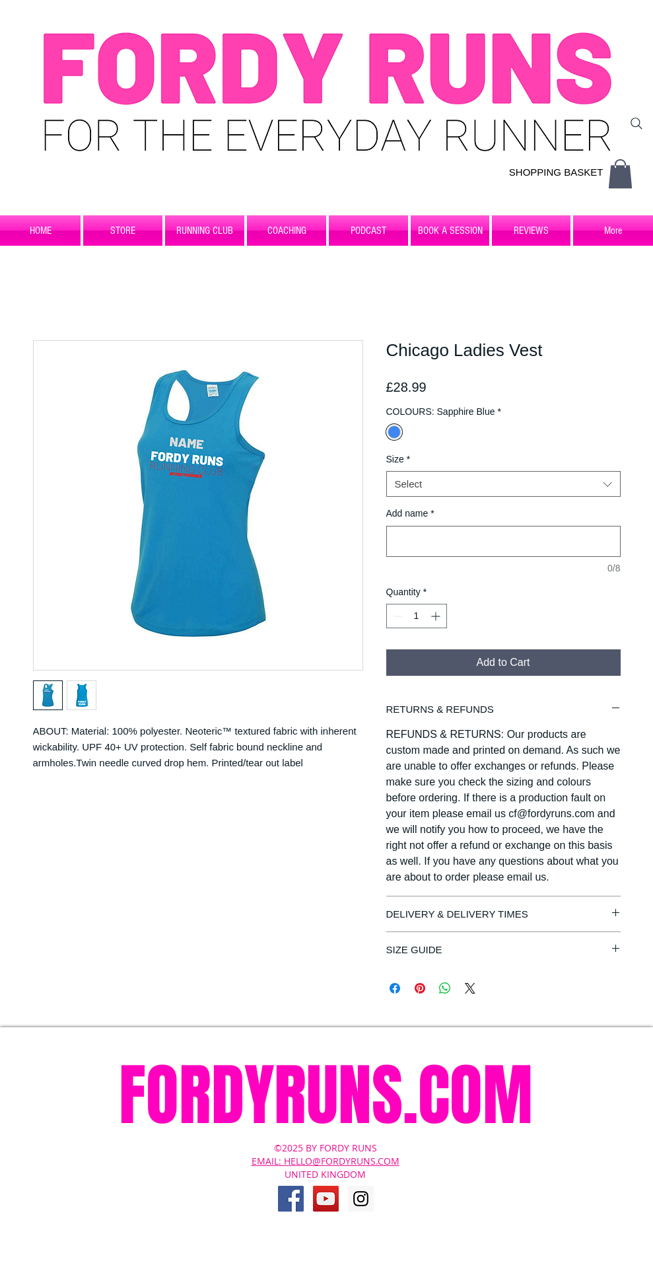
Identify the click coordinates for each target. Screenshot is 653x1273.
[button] (620, 173)
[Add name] (503, 541)
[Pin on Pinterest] (420, 988)
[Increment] (437, 616)
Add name (410, 513)
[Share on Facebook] (395, 988)
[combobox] (503, 484)
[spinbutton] (417, 616)
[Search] (636, 123)
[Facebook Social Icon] (291, 1199)
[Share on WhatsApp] (445, 988)
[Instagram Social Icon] (361, 1199)
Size (398, 459)
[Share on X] (470, 988)
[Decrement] (396, 616)
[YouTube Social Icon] (326, 1199)
